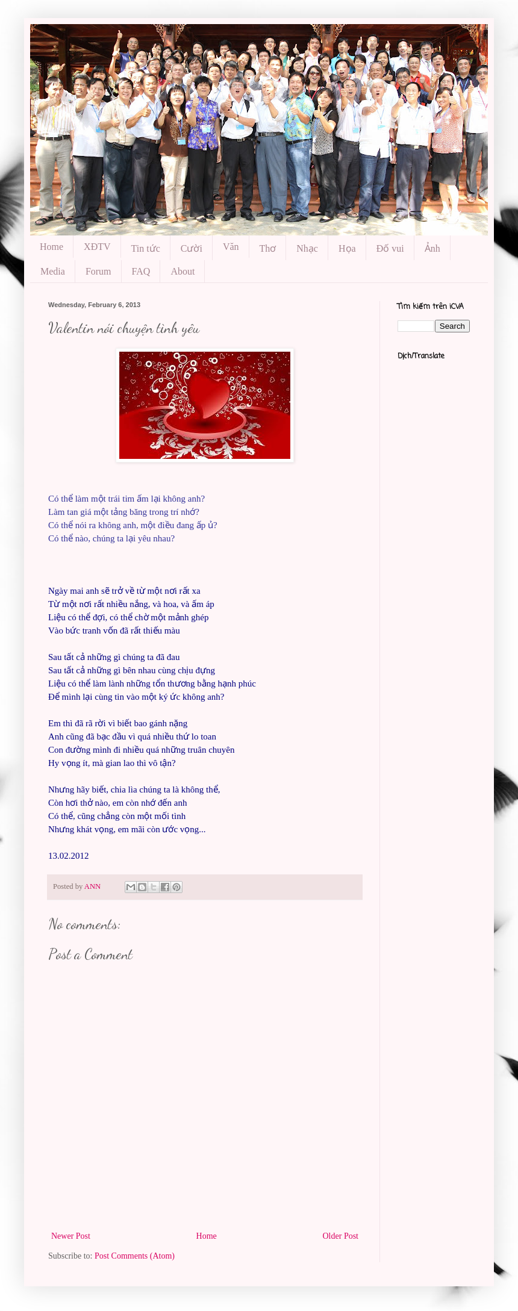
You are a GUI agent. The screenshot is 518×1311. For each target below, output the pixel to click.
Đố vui (390, 248)
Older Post (341, 1236)
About (182, 271)
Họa (347, 248)
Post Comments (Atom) (135, 1255)
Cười (191, 248)
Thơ (268, 248)
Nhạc (307, 248)
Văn (231, 246)
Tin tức (145, 248)
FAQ (141, 271)
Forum (98, 271)
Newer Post (70, 1236)
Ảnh (432, 248)
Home (51, 246)
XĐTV (97, 246)
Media (52, 271)
